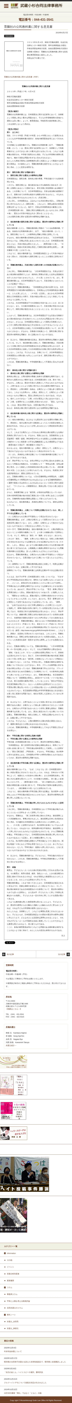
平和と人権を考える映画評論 (18, 1301)
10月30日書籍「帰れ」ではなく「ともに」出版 (23, 1393)
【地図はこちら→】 (14, 1009)
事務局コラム (12, 1294)
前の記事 (10, 954)
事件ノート (11, 1315)
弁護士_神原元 (12, 1328)
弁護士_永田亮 (12, 1322)
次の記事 (61, 954)
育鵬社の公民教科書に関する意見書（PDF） (21, 77)
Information (9, 36)
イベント (10, 1267)
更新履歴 (10, 1281)
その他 (9, 1260)
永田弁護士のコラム (15, 1308)
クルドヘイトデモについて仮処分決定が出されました (25, 1383)
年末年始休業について (13, 1351)
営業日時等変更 (13, 1274)
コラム (9, 1287)
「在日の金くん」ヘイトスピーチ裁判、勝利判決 (23, 1372)
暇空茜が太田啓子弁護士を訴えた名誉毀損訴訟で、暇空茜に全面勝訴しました (35, 1362)
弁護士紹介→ (11, 1045)
